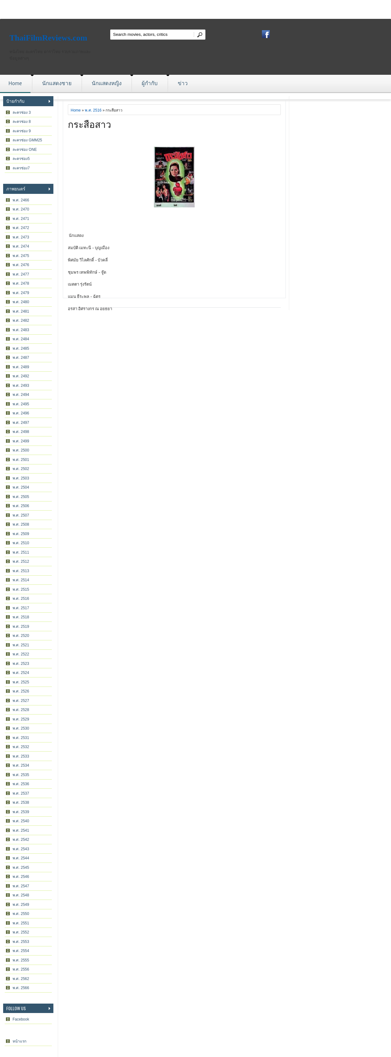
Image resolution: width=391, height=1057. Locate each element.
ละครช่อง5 (21, 158)
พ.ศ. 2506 (21, 506)
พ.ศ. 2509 (21, 534)
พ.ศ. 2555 (21, 960)
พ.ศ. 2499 (21, 441)
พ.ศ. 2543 (21, 849)
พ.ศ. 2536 (21, 784)
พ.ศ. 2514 (21, 580)
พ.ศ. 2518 (21, 617)
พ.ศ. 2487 (21, 357)
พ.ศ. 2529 (21, 719)
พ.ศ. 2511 (21, 552)
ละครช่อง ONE (25, 149)
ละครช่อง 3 (22, 112)
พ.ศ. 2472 (21, 228)
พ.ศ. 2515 (21, 589)
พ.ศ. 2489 (21, 367)
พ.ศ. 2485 (21, 348)
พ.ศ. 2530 (21, 728)
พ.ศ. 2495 (21, 404)
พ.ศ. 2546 (21, 876)
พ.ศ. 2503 (21, 478)
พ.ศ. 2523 (21, 663)
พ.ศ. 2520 (21, 635)
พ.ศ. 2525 (21, 682)
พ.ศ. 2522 (21, 654)
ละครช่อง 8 (22, 121)
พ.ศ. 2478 (21, 283)
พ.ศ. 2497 (21, 422)
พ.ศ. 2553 (21, 941)
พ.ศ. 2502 (21, 469)
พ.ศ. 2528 (21, 710)
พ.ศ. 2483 (21, 330)
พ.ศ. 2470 (21, 209)
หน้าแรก (19, 1041)
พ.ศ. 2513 (21, 571)
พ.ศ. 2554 (21, 951)
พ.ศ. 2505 (21, 497)
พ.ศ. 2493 (21, 385)
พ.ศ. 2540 (21, 821)
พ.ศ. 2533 (21, 756)
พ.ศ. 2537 (21, 793)
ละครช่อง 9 (22, 131)
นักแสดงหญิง (107, 83)
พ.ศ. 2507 (21, 515)
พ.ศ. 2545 (21, 867)
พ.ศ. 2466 (21, 200)
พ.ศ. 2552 (21, 932)
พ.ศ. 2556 (21, 969)
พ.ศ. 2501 (21, 459)
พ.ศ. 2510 (21, 543)
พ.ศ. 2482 (21, 320)
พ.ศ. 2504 (21, 487)
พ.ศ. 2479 (21, 293)
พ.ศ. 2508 (21, 524)
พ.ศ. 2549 (21, 904)
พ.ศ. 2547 (21, 886)
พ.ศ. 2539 (21, 812)
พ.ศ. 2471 (21, 218)
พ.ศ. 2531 (21, 738)
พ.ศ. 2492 (21, 376)
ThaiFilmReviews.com (48, 37)
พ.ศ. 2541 (21, 830)
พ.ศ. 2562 (21, 979)
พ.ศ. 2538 (21, 802)
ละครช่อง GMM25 (27, 140)
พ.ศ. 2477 (21, 274)
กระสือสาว (89, 124)
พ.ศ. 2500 (21, 450)
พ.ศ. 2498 (21, 432)
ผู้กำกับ (150, 83)
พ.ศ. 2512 (21, 561)
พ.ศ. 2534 (21, 765)
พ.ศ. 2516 (21, 598)
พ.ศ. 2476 (21, 265)
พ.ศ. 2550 (21, 914)
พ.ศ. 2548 (21, 895)
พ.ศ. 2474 (21, 246)
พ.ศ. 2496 (21, 413)
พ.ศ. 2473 (21, 237)
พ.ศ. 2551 (21, 923)
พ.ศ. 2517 (21, 608)
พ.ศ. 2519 (21, 626)
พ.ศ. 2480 (21, 302)
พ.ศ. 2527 (21, 700)
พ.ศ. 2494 (21, 394)
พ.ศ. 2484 (21, 339)
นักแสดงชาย (57, 83)
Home (15, 83)
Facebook (21, 1019)
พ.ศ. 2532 (21, 747)
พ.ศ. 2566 (21, 988)
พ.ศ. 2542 (21, 839)
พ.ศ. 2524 (21, 673)
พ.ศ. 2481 (21, 311)
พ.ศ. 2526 (21, 691)
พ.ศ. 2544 (21, 858)
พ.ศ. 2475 (21, 256)
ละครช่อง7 (21, 168)
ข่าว (183, 83)
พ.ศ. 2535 (21, 775)
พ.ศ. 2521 (21, 645)
